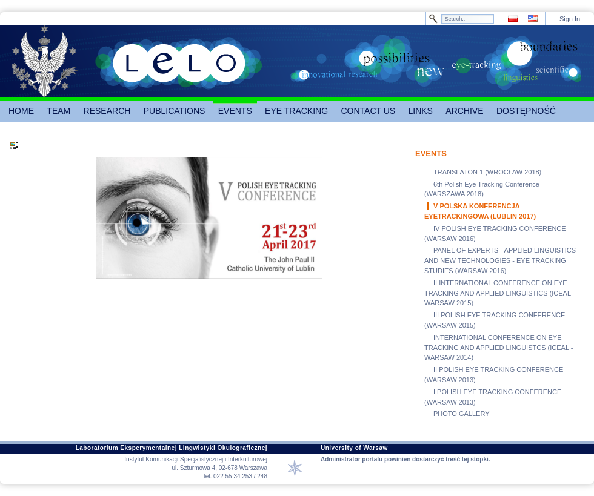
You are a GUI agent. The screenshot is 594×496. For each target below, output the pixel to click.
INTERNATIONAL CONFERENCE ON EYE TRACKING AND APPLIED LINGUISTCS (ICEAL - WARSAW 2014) (498, 348)
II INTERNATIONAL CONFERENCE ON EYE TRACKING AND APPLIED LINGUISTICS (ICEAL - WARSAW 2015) (499, 293)
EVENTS (431, 153)
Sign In (569, 18)
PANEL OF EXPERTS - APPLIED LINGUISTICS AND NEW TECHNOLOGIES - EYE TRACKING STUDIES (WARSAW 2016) (500, 260)
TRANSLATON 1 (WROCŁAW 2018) (487, 172)
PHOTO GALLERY (461, 413)
